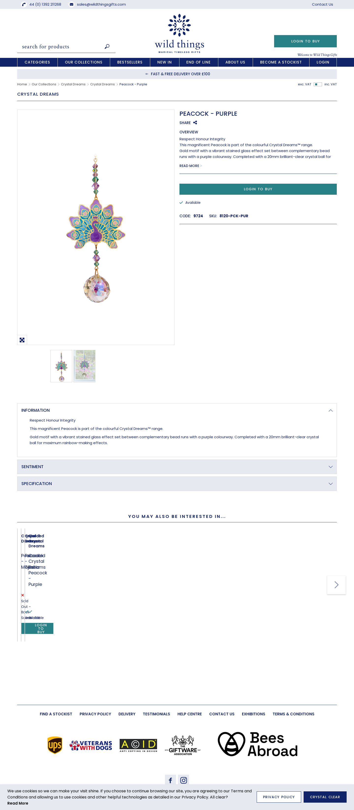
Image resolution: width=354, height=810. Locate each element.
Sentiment (32, 467)
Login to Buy (305, 41)
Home (22, 84)
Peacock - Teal (102, 636)
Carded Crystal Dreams (174, 626)
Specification (36, 484)
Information (35, 410)
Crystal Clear (325, 797)
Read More (189, 165)
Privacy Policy (279, 797)
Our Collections (44, 84)
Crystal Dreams (73, 84)
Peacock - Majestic (42, 636)
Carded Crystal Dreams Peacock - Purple (176, 638)
